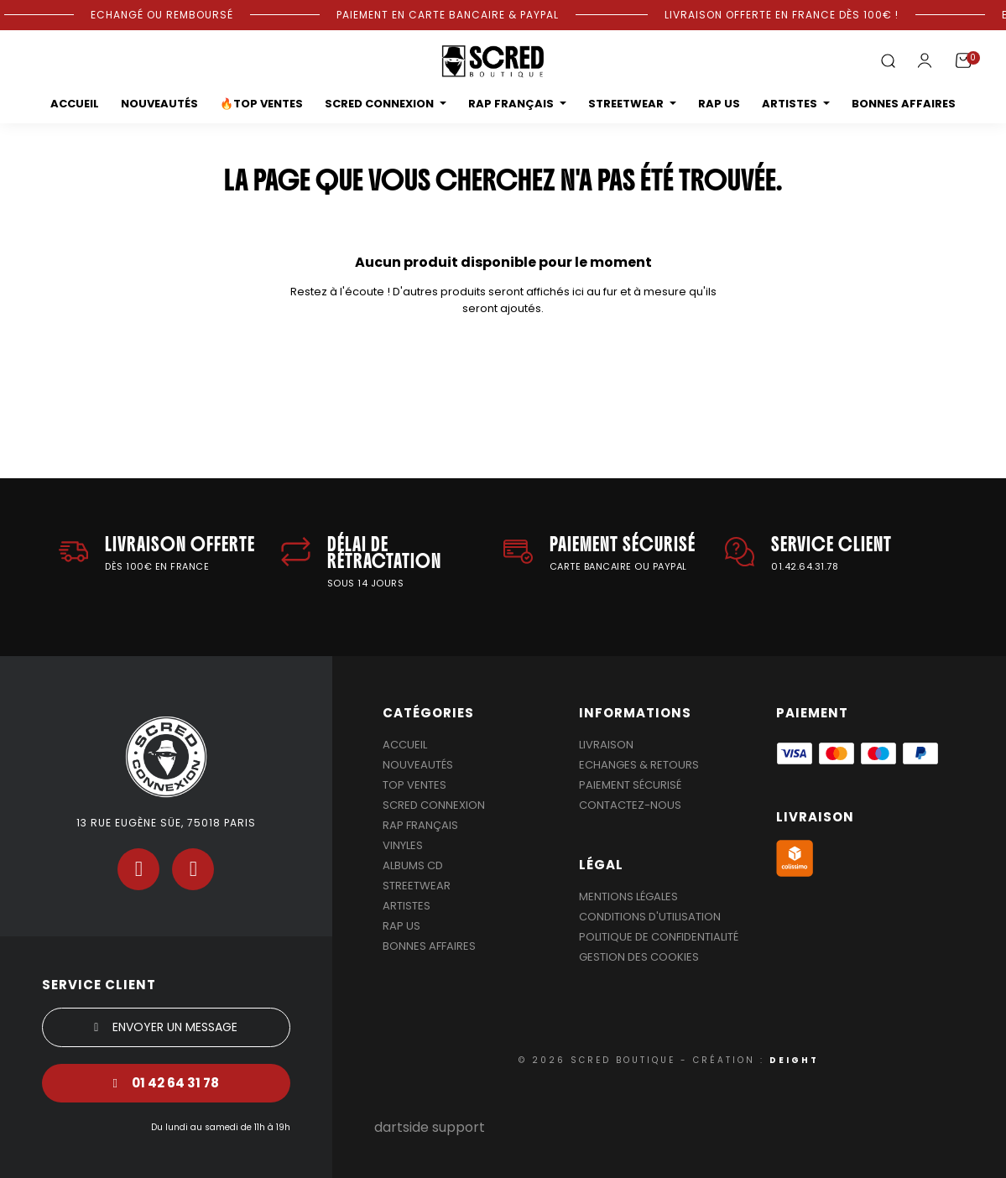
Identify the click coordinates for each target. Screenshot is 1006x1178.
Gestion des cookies (639, 957)
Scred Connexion (434, 805)
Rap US (401, 926)
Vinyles (403, 845)
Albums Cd (413, 865)
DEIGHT (794, 1060)
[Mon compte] (924, 60)
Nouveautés (418, 765)
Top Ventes (414, 785)
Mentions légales (628, 896)
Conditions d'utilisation (650, 917)
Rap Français (420, 825)
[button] (887, 61)
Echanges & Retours (639, 765)
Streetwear (417, 886)
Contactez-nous (630, 805)
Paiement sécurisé (630, 785)
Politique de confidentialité (658, 937)
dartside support (429, 1127)
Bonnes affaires (429, 946)
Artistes (406, 906)
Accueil (405, 745)
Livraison (606, 745)
